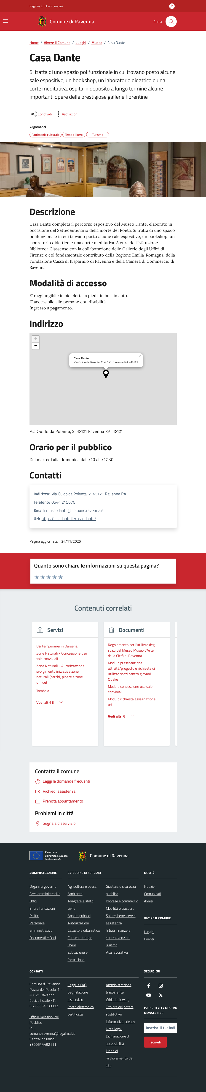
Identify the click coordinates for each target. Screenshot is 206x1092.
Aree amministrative (44, 893)
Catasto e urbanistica (84, 930)
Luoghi (149, 931)
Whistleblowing (117, 999)
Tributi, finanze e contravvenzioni (118, 934)
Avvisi (148, 901)
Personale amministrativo (40, 926)
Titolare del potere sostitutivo (120, 1010)
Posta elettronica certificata (81, 1010)
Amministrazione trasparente (118, 988)
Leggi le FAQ (77, 985)
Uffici (33, 901)
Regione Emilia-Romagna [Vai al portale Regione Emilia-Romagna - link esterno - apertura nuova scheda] (46, 6)
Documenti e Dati (42, 937)
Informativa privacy (120, 1021)
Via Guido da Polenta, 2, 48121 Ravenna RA (89, 494)
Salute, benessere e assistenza (121, 919)
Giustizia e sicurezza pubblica (121, 890)
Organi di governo (42, 886)
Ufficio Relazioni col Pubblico (44, 1019)
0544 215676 (63, 502)
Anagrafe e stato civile (80, 904)
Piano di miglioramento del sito (119, 1058)
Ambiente (75, 893)
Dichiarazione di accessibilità (117, 1039)
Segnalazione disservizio (78, 995)
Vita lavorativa (117, 952)
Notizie (149, 886)
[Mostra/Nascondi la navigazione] (5, 21)
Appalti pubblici (79, 915)
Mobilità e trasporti (120, 908)
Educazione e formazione (78, 956)
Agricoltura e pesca (82, 886)
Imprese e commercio (122, 901)
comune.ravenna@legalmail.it (52, 1033)
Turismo (111, 945)
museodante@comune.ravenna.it (75, 510)
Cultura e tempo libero (80, 941)
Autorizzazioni (78, 923)
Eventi (149, 939)
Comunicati (152, 893)
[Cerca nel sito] (171, 21)
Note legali (114, 1029)
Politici (34, 915)
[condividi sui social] (41, 114)
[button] (106, 374)
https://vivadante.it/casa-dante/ (69, 519)
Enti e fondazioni (42, 908)
